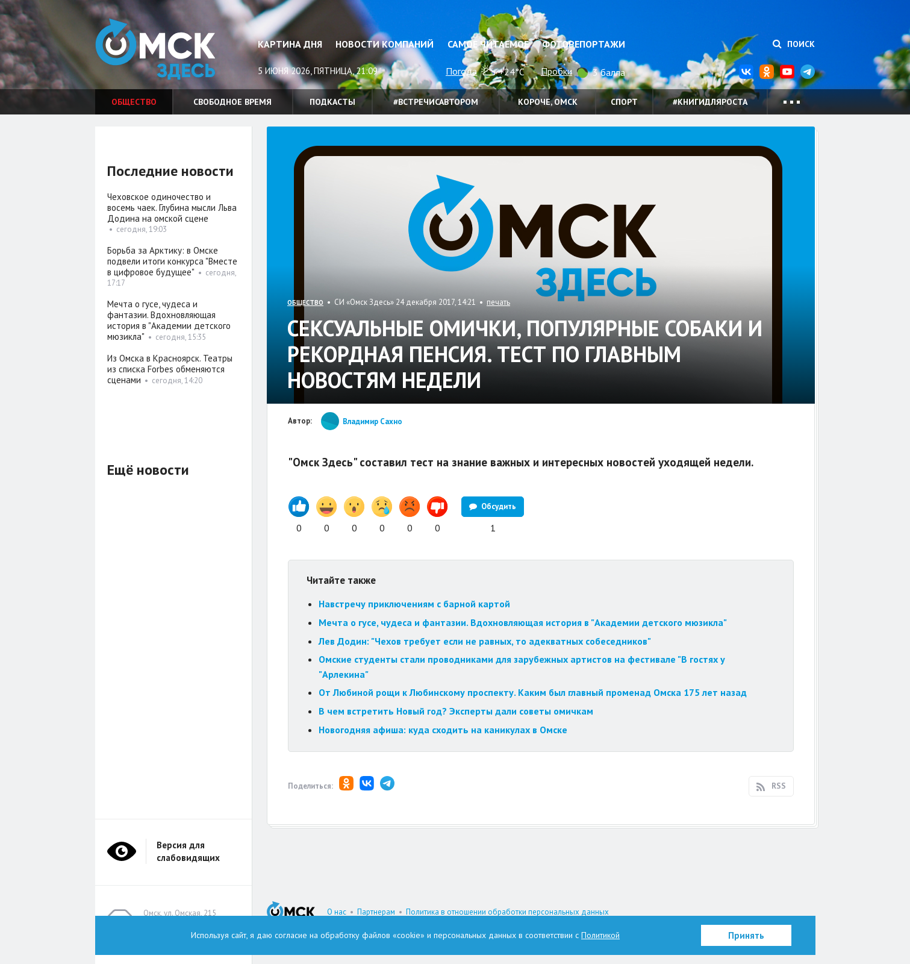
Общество (134, 101)
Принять (746, 935)
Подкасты (332, 101)
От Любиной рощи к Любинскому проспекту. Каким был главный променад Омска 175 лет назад (534, 692)
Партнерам (376, 912)
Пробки (556, 71)
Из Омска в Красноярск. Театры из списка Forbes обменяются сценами (169, 369)
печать (498, 302)
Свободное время (232, 101)
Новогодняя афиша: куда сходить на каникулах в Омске (443, 730)
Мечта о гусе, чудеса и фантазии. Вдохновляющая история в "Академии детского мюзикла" (523, 622)
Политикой (600, 935)
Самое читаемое (488, 44)
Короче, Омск (548, 101)
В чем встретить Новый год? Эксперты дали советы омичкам (456, 711)
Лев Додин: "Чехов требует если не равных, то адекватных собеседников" (485, 641)
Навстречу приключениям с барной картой (414, 604)
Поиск (794, 44)
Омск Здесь (155, 49)
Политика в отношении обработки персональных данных (507, 912)
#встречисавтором (435, 101)
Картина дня (290, 44)
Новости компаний (384, 44)
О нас (336, 912)
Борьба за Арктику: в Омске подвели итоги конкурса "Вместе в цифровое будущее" (172, 261)
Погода (461, 71)
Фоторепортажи (583, 44)
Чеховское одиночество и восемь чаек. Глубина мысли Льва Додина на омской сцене (172, 207)
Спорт (624, 101)
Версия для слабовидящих (188, 851)
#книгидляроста (710, 101)
